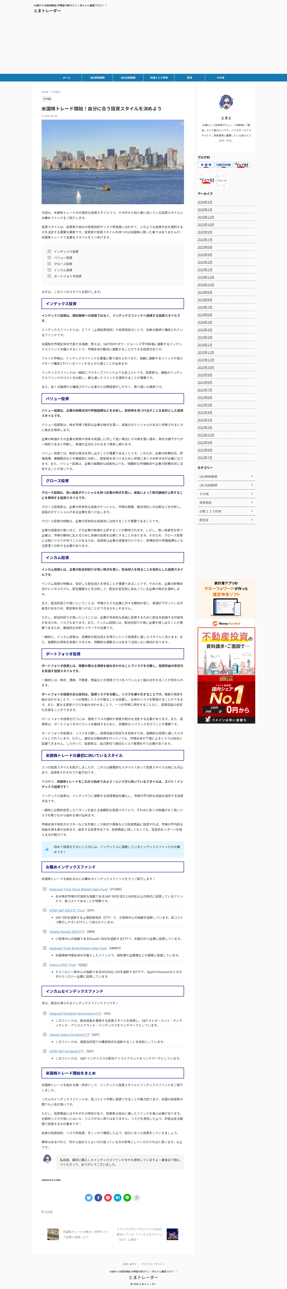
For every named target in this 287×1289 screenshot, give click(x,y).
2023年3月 (204, 420)
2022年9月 (204, 442)
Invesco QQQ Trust (62, 964)
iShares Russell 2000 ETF (67, 931)
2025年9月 (204, 232)
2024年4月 (204, 330)
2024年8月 (204, 299)
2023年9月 (204, 375)
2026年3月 (204, 202)
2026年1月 (204, 209)
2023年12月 (204, 352)
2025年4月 (204, 254)
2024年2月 (204, 337)
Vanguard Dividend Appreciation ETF (75, 1013)
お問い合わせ (129, 1263)
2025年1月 (204, 269)
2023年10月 (204, 367)
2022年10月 (204, 435)
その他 (220, 77)
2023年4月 (204, 412)
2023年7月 (204, 390)
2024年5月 (204, 322)
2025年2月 (204, 262)
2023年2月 (204, 427)
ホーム (66, 77)
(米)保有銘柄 (97, 77)
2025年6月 (204, 247)
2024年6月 (204, 315)
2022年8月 (204, 450)
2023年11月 (204, 360)
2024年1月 (204, 345)
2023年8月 (204, 382)
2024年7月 (204, 307)
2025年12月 (204, 217)
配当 (189, 77)
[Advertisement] (143, 45)
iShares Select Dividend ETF (69, 1034)
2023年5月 (204, 405)
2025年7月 (204, 239)
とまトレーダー (47, 10)
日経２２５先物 (159, 77)
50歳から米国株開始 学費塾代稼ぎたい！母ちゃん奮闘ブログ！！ (143, 1270)
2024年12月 (204, 277)
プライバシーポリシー (152, 1263)
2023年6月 (204, 397)
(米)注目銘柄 (128, 77)
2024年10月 (204, 284)
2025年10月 (204, 224)
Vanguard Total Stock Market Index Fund (78, 889)
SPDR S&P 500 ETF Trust (67, 910)
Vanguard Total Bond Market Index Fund (78, 948)
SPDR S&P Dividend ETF (66, 1051)
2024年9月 (204, 292)
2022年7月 (204, 457)
